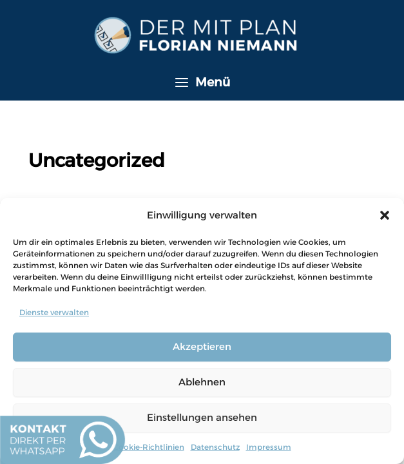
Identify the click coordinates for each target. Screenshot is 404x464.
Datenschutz (215, 447)
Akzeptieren (202, 346)
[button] (384, 215)
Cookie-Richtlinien (148, 447)
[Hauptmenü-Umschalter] (202, 82)
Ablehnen (202, 382)
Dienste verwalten (54, 312)
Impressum (268, 447)
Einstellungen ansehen (202, 417)
